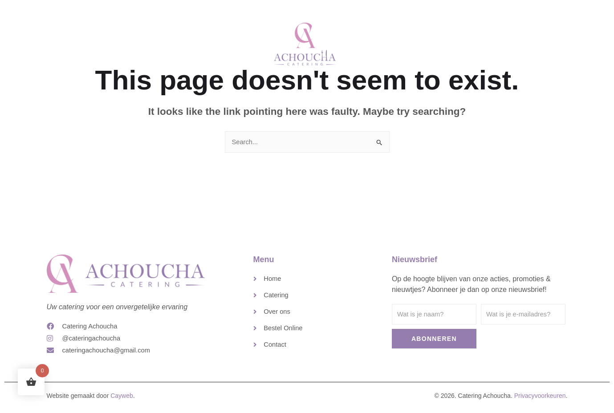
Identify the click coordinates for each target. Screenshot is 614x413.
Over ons (383, 41)
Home (187, 41)
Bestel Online (479, 41)
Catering (228, 41)
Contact (427, 41)
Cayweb (121, 399)
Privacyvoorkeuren (540, 399)
